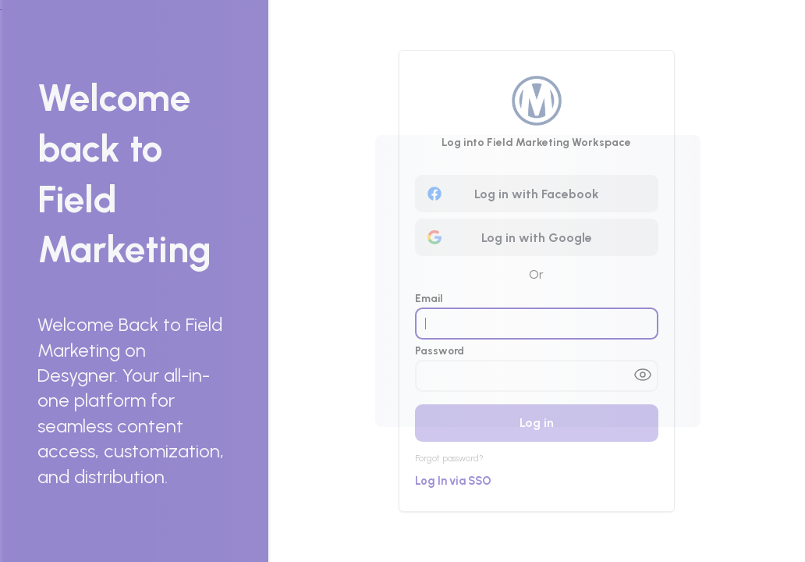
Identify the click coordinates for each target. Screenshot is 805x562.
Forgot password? (449, 458)
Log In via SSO (453, 481)
